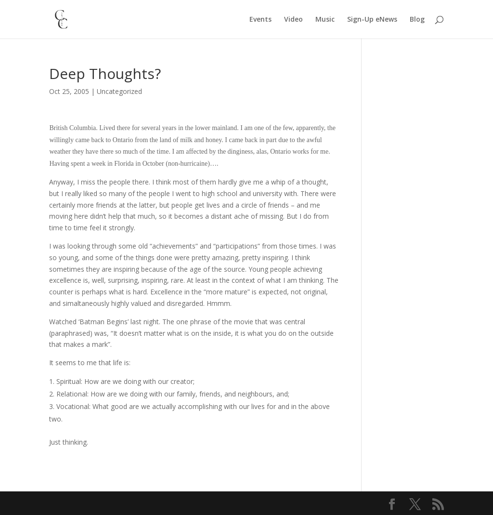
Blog (417, 20)
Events (260, 20)
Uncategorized (119, 91)
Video (293, 20)
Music (325, 20)
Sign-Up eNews (372, 20)
